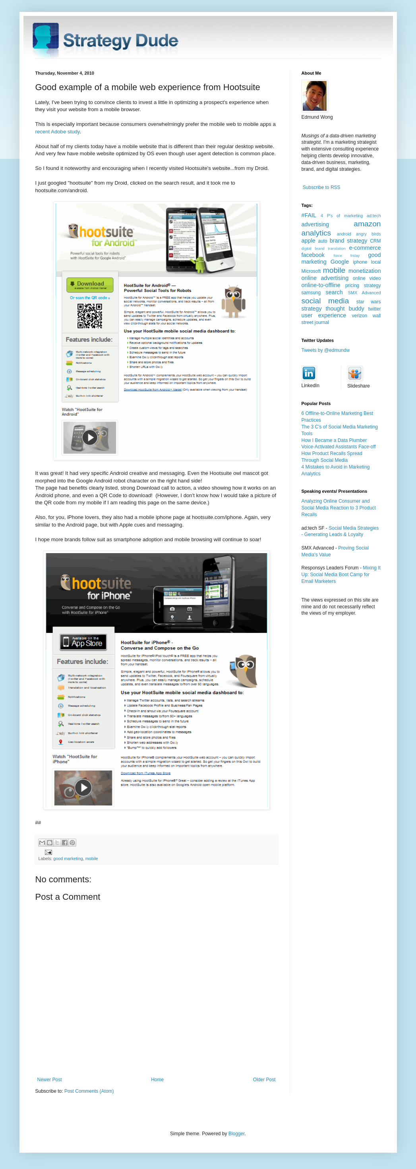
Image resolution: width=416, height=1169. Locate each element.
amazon (367, 224)
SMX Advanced (364, 292)
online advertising (325, 278)
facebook (313, 255)
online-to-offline (321, 285)
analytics (316, 233)
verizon (360, 315)
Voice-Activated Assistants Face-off (339, 446)
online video (367, 278)
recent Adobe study (57, 132)
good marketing (68, 858)
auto (322, 241)
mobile (91, 858)
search (334, 292)
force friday (346, 255)
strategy (312, 308)
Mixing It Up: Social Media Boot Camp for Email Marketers (341, 574)
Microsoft (311, 271)
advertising (315, 224)
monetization (364, 271)
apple (308, 240)
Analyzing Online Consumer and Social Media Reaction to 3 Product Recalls (339, 507)
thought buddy (345, 308)
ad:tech (374, 215)
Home (157, 1079)
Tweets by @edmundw (326, 350)
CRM (375, 241)
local (376, 262)
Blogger (236, 1133)
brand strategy (349, 240)
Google (340, 261)
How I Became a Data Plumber (334, 440)
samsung (311, 292)
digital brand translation (324, 248)
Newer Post (49, 1079)
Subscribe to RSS (322, 187)
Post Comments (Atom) (89, 1091)
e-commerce (365, 248)
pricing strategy (363, 285)
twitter (374, 309)
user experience (324, 315)
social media (325, 301)
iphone (360, 262)
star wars (368, 302)
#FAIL (309, 215)
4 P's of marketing (342, 215)
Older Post (264, 1079)
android (344, 233)
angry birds (368, 233)
